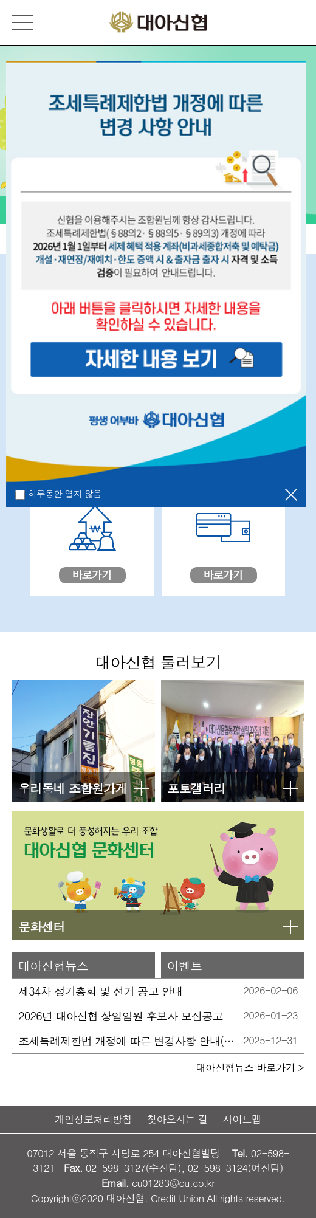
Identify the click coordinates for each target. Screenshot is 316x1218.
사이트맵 (241, 1119)
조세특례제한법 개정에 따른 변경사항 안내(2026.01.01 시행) (127, 1040)
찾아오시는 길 (177, 1119)
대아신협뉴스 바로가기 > (250, 1067)
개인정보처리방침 (93, 1119)
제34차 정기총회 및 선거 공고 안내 (100, 991)
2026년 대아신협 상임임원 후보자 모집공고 (120, 1016)
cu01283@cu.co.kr (173, 1182)
